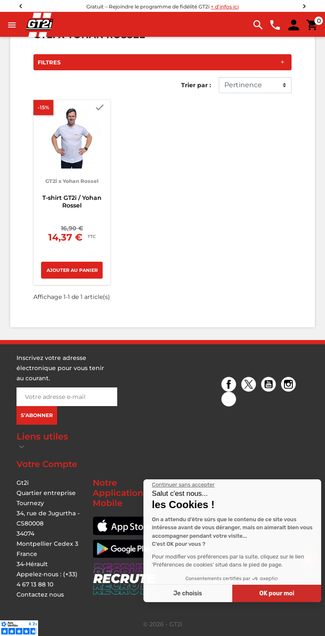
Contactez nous (40, 594)
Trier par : (196, 85)
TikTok (230, 400)
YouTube (269, 385)
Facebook (230, 385)
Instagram (289, 385)
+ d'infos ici (225, 6)
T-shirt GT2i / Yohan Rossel (72, 201)
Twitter (249, 385)
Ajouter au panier (72, 270)
